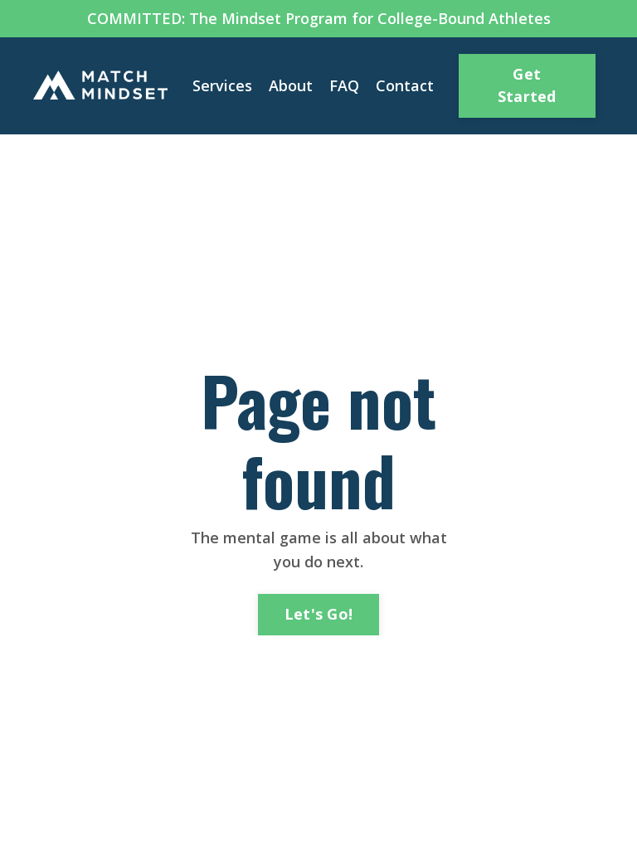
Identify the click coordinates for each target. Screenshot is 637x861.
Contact (405, 85)
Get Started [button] (527, 85)
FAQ (344, 85)
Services (222, 85)
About (291, 85)
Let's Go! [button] (318, 614)
